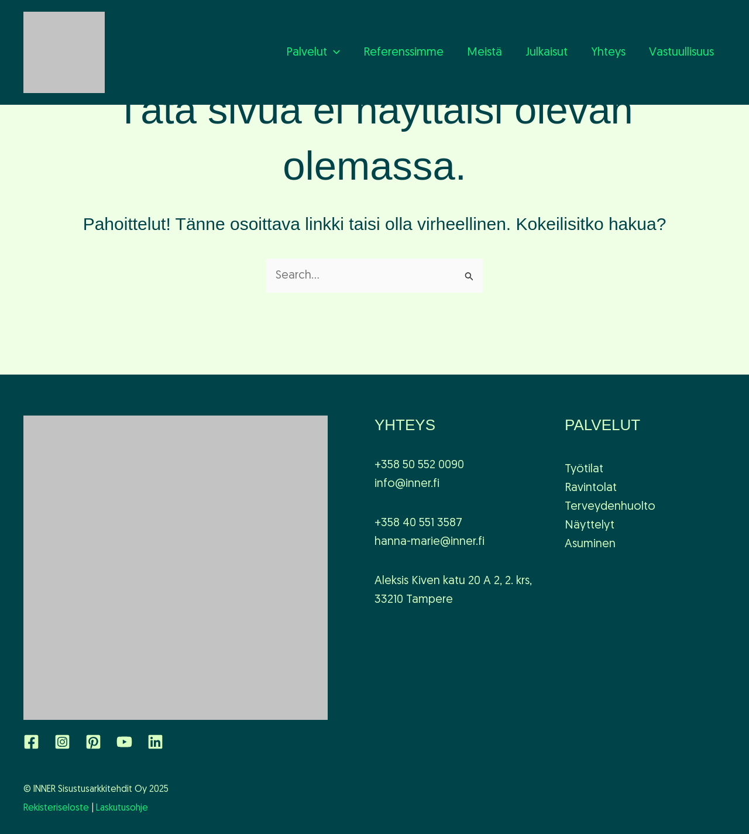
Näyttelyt (589, 525)
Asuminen (590, 544)
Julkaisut (546, 53)
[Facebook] (31, 742)
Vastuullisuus (681, 53)
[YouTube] (124, 742)
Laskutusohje (122, 808)
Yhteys (608, 53)
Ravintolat (591, 488)
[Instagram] (62, 742)
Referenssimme (403, 53)
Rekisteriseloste (56, 808)
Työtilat (584, 469)
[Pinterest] (93, 742)
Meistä (484, 53)
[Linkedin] (155, 742)
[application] (333, 52)
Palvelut (313, 52)
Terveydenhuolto (610, 507)
